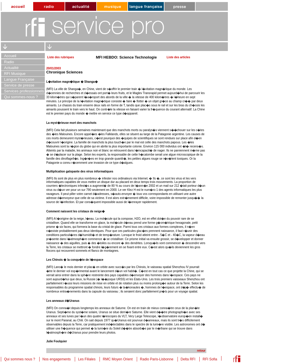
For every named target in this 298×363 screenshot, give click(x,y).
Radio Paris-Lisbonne (156, 359)
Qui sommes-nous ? (21, 97)
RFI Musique (15, 73)
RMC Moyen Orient (118, 359)
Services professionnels (24, 91)
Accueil (10, 56)
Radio (9, 62)
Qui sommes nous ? (19, 359)
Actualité (11, 68)
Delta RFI (188, 359)
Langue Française (19, 79)
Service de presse (19, 85)
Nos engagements (56, 359)
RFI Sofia (210, 359)
